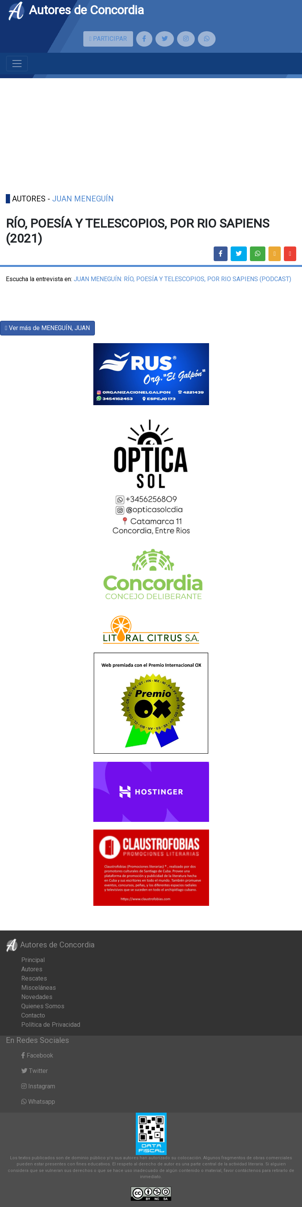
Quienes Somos (42, 1006)
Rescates (34, 978)
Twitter (34, 1071)
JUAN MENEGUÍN (83, 198)
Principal (33, 960)
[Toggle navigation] (17, 63)
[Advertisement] (151, 132)
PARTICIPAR (108, 38)
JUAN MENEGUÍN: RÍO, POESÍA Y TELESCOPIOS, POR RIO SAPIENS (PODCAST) (182, 279)
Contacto (33, 1015)
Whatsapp (38, 1101)
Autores (31, 969)
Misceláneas (38, 987)
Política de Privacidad (50, 1024)
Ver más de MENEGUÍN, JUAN (47, 328)
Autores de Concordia (75, 10)
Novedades (36, 997)
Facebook (37, 1055)
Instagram (38, 1086)
